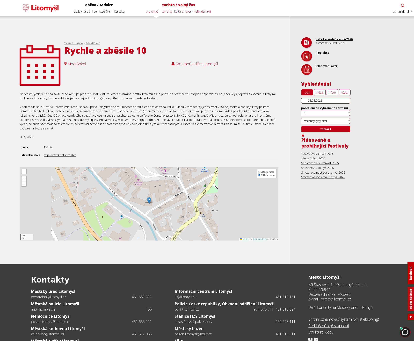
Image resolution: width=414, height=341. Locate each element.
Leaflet (244, 239)
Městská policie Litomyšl (55, 303)
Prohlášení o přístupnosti (328, 325)
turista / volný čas (177, 4)
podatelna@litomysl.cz (48, 297)
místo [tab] (332, 92)
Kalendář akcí (93, 43)
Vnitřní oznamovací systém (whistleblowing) (343, 319)
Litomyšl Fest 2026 (313, 158)
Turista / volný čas (73, 43)
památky (166, 11)
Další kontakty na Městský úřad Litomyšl (340, 307)
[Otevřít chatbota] (402, 5)
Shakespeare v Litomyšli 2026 (320, 163)
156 (149, 309)
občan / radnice (99, 4)
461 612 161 (285, 296)
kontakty (119, 11)
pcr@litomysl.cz (187, 309)
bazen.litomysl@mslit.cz (193, 334)
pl (407, 12)
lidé (94, 11)
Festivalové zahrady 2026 (317, 154)
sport (188, 11)
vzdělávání (104, 11)
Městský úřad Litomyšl (53, 291)
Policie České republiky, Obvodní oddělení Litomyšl (225, 303)
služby (77, 11)
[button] (149, 200)
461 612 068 (142, 334)
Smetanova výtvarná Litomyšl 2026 (323, 177)
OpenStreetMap (259, 239)
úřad (86, 11)
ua (394, 12)
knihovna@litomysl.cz (47, 334)
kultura (178, 11)
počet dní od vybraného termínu (324, 108)
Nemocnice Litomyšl (51, 316)
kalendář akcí (202, 11)
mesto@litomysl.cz (336, 299)
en (398, 12)
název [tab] (344, 92)
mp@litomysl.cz (43, 309)
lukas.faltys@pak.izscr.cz (194, 321)
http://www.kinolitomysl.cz (60, 155)
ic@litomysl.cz (185, 297)
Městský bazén (189, 328)
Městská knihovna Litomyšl (58, 328)
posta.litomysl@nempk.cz (50, 321)
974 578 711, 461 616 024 (274, 309)
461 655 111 (142, 321)
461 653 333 (142, 296)
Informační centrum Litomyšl (203, 291)
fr (410, 12)
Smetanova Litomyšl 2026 (317, 168)
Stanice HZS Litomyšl (195, 316)
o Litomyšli (152, 11)
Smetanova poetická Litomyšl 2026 (323, 172)
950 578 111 (285, 321)
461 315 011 (285, 334)
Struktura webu (321, 332)
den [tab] (307, 92)
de (403, 12)
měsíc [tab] (319, 92)
